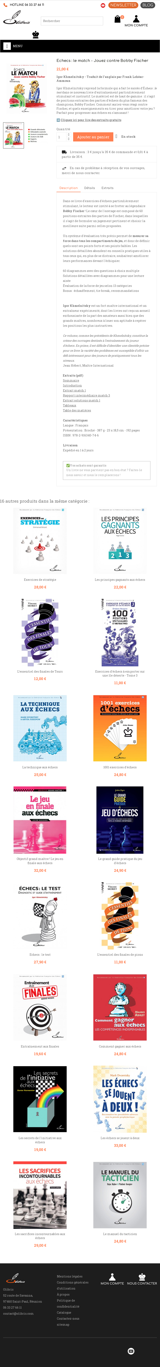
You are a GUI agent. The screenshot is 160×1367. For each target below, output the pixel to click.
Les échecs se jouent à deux (120, 1138)
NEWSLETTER (123, 5)
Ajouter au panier (93, 136)
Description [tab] (68, 188)
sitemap (63, 1324)
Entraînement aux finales (40, 1046)
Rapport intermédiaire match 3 (86, 395)
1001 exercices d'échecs (120, 767)
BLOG (147, 5)
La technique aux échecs (40, 767)
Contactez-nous (68, 1318)
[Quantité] (61, 136)
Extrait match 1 (74, 390)
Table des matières (77, 410)
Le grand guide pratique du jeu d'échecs (120, 861)
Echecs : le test (40, 955)
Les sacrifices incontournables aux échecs (40, 1236)
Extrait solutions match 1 (81, 400)
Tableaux (69, 405)
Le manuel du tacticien (120, 1234)
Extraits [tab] (107, 188)
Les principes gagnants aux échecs (120, 580)
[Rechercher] (72, 21)
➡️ (88, 120)
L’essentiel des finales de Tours (40, 671)
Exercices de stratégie (40, 580)
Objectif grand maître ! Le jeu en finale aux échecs (40, 861)
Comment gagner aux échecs (120, 1046)
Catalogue (64, 1312)
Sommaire (71, 380)
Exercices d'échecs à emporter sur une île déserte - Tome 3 (120, 673)
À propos (63, 1294)
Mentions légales (69, 1276)
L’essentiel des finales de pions (120, 955)
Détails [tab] (89, 188)
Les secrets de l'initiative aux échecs (40, 1140)
